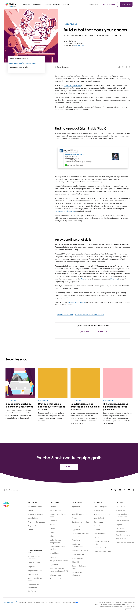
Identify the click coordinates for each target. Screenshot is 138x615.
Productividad (70, 24)
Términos (31, 602)
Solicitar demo (109, 4)
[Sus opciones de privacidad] (65, 602)
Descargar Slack (10, 602)
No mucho (102, 332)
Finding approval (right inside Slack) (22, 63)
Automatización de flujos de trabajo (89, 314)
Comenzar (126, 4)
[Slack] (10, 4)
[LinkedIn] (111, 490)
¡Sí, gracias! (83, 332)
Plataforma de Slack (65, 314)
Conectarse (93, 4)
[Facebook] (120, 490)
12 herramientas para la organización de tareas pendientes (115, 407)
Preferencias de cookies (44, 602)
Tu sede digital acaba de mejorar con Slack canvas (19, 405)
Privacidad (22, 602)
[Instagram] (115, 490)
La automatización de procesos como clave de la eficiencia (85, 407)
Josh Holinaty (79, 45)
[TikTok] (134, 490)
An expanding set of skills (19, 67)
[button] (12, 490)
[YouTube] (129, 490)
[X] (124, 490)
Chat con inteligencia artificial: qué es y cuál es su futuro (51, 407)
